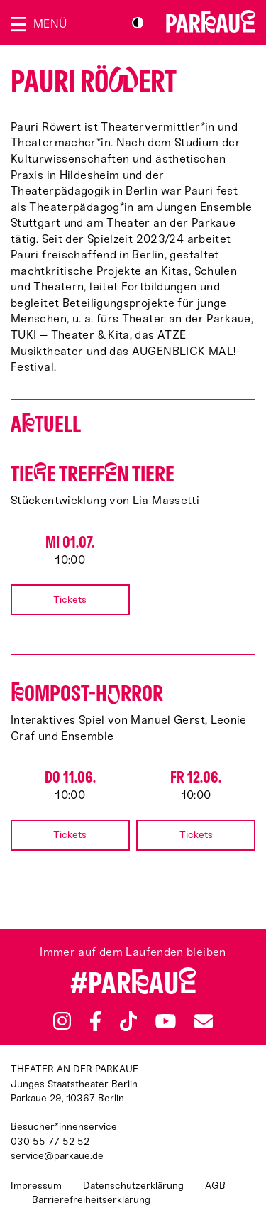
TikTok (129, 1021)
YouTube (165, 1021)
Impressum (36, 1186)
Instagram (62, 1021)
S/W (137, 22)
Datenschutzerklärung (133, 1186)
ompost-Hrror (87, 693)
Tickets (70, 600)
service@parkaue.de (57, 1156)
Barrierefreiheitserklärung (91, 1200)
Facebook (95, 1021)
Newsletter (203, 1020)
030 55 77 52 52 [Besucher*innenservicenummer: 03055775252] (50, 1142)
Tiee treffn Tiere (92, 474)
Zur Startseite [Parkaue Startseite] (210, 21)
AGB (215, 1186)
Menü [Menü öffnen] (50, 24)
